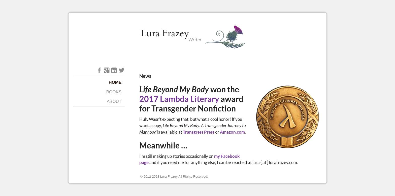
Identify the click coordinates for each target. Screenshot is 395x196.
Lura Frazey (165, 33)
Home (115, 82)
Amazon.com (232, 132)
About (114, 101)
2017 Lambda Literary (179, 99)
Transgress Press (198, 132)
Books (113, 92)
